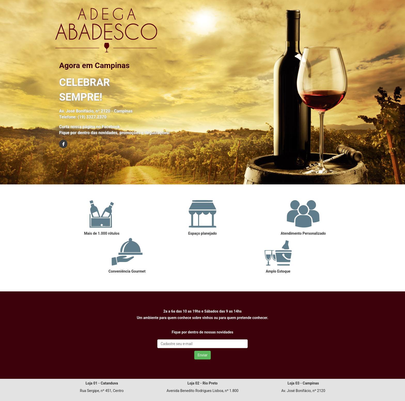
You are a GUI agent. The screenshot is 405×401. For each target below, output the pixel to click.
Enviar (202, 355)
